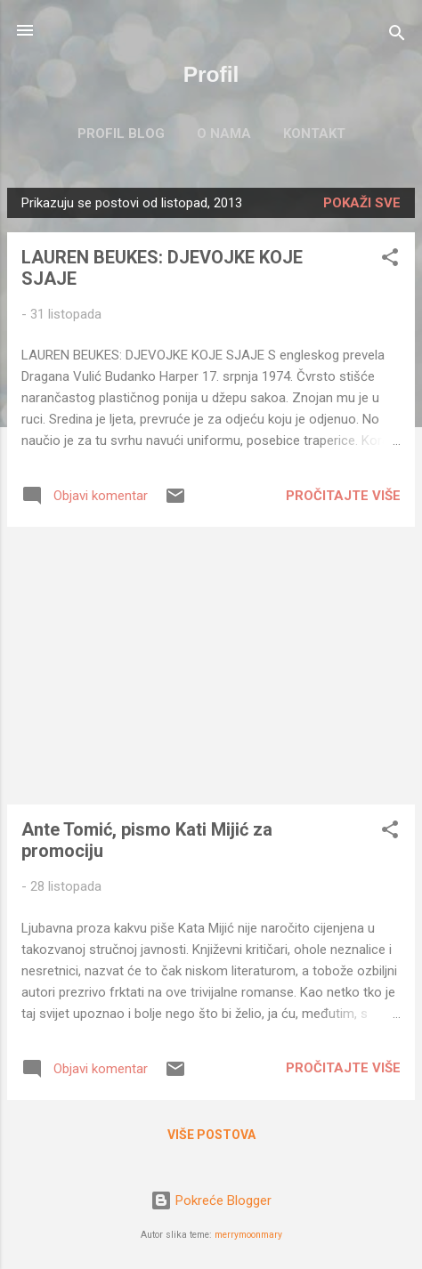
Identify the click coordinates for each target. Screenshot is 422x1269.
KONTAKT (314, 133)
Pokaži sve (362, 203)
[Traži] (397, 36)
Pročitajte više (343, 496)
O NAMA (224, 133)
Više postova (211, 1135)
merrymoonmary (248, 1235)
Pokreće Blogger (211, 1200)
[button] (390, 260)
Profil (211, 74)
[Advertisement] (211, 665)
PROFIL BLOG (121, 133)
